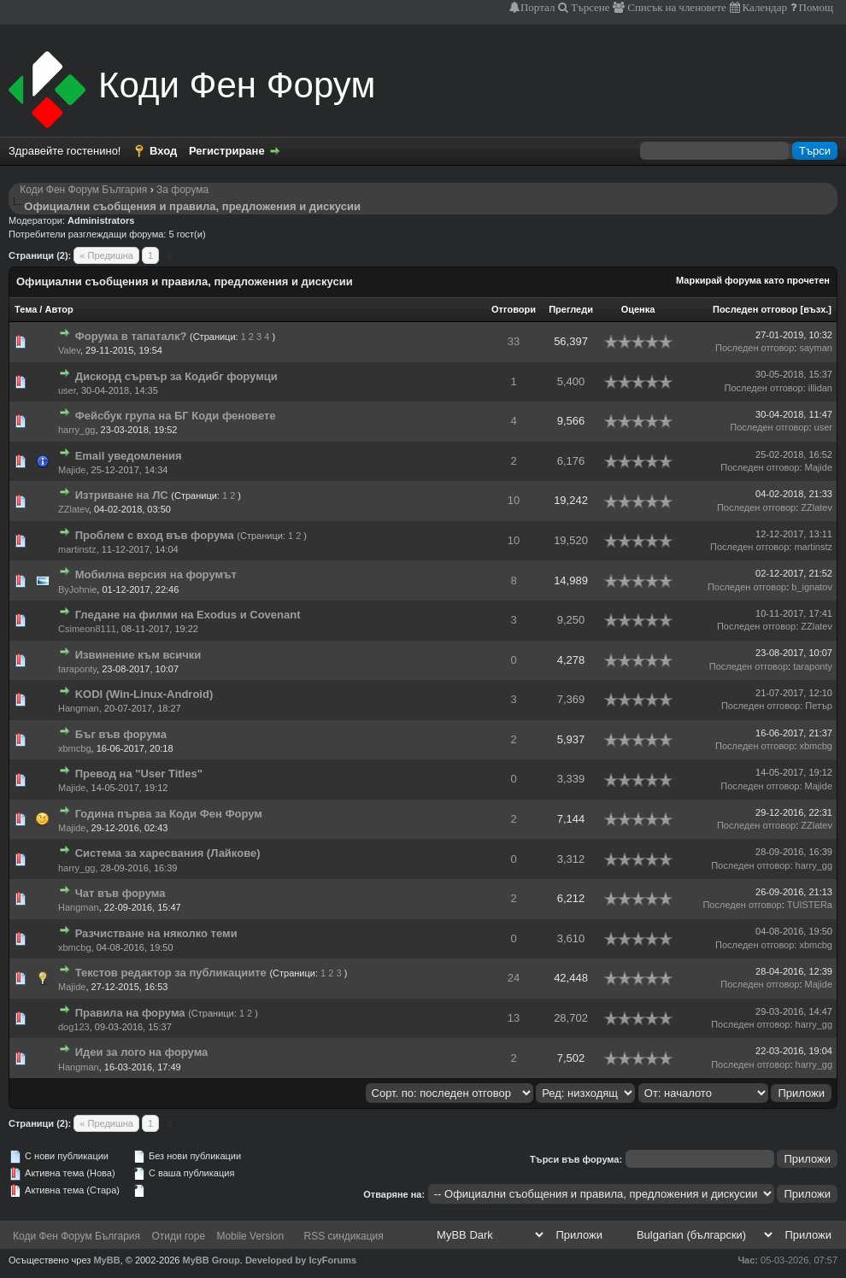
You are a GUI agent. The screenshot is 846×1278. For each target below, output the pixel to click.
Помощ (814, 7)
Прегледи (571, 309)
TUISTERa (809, 905)
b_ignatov (811, 587)
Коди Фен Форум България (83, 190)
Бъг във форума (121, 734)
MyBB (106, 1260)
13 (514, 1017)
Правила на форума (130, 1012)
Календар (763, 7)
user (67, 390)
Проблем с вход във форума (154, 535)
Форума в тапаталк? (131, 336)
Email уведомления (128, 455)
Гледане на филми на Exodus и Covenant (188, 614)
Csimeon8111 (87, 629)
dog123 (74, 1027)
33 (514, 341)
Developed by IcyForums (300, 1260)
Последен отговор (755, 309)
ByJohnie (77, 589)
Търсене (589, 7)
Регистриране (227, 150)
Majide (71, 470)
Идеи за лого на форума (142, 1052)
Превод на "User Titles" (139, 773)
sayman (815, 348)
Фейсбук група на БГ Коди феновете (175, 415)
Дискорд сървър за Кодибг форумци (176, 376)
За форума (182, 190)
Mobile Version (250, 1236)
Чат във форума (120, 893)
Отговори (513, 309)
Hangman (78, 708)
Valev (69, 350)
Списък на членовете (675, 7)
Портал (537, 7)
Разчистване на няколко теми (156, 933)
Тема (26, 309)
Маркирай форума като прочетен (753, 280)
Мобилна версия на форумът (156, 574)
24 (514, 977)
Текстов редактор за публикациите (171, 972)
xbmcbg (74, 748)
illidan (820, 388)
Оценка (638, 309)
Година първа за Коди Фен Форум (168, 813)
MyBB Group (211, 1260)
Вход (163, 150)
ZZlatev (73, 509)
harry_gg (76, 430)
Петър (818, 706)
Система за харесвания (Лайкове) (168, 853)
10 (514, 500)
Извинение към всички (138, 654)
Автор (58, 309)
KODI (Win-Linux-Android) (144, 694)
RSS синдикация (344, 1236)
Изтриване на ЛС (121, 495)
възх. (815, 309)
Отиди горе (178, 1236)
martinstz (77, 549)
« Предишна (106, 255)
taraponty (77, 669)
